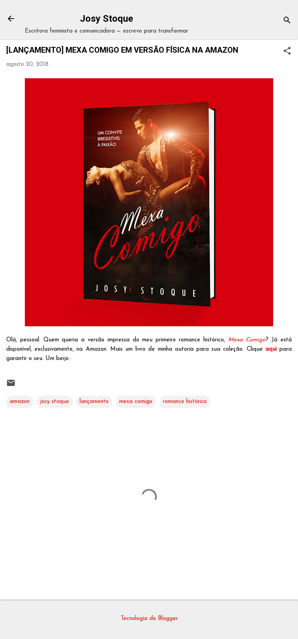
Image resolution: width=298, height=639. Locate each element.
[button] (287, 51)
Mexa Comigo (247, 340)
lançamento (94, 402)
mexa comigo (135, 402)
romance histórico (185, 402)
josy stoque (54, 402)
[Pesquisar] (287, 21)
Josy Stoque (106, 18)
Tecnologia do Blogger (149, 619)
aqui (271, 349)
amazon (19, 402)
